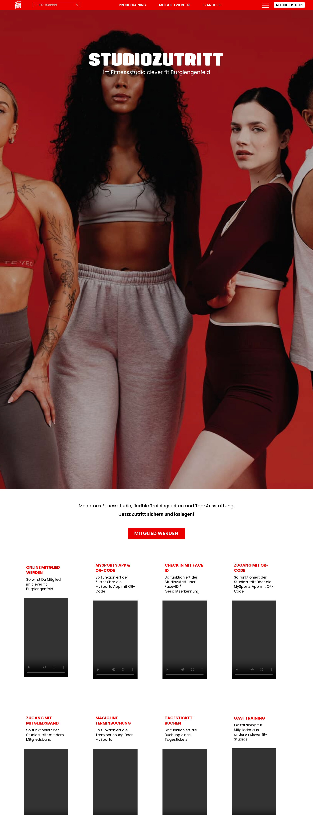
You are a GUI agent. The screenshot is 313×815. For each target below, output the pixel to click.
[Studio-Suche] (56, 5)
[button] (265, 5)
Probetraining (132, 5)
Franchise (212, 5)
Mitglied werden (174, 5)
